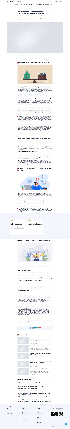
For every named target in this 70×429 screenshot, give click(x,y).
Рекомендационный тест (26, 413)
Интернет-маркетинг (40, 411)
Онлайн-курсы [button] (19, 1)
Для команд (8, 412)
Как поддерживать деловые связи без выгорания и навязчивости (32, 399)
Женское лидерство (40, 418)
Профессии (38, 408)
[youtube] (51, 419)
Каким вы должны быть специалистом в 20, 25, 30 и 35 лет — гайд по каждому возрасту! (34, 383)
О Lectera (8, 408)
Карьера (23, 7)
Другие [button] (52, 4)
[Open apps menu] (8, 2)
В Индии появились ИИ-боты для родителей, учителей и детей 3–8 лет (41, 354)
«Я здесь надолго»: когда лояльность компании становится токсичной (33, 391)
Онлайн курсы (24, 408)
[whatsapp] (38, 328)
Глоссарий (23, 411)
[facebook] (30, 328)
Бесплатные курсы (39, 422)
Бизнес (38, 412)
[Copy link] (40, 328)
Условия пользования (9, 415)
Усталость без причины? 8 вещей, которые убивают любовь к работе (32, 386)
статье (27, 293)
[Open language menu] (57, 2)
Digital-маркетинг (46, 4)
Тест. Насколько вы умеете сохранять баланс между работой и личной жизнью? (35, 401)
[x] (32, 328)
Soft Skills (38, 414)
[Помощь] (66, 424)
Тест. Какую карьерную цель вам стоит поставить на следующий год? (33, 396)
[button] (51, 20)
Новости (21, 4)
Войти (61, 1)
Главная (16, 4)
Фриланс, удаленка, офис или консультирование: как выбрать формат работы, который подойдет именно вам (34, 394)
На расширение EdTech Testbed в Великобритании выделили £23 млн (40, 369)
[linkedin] (34, 328)
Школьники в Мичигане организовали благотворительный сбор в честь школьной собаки (40, 346)
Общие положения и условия (10, 416)
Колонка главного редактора (29, 4)
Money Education (39, 421)
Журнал (23, 409)
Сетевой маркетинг (38, 4)
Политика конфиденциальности (11, 417)
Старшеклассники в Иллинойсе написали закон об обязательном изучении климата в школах (40, 338)
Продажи (38, 409)
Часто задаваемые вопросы (11, 413)
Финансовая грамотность (40, 416)
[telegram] (36, 328)
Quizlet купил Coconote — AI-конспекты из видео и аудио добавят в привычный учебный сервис (41, 362)
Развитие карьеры (39, 417)
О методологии (9, 409)
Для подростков (39, 419)
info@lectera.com (24, 417)
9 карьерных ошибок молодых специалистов (28, 388)
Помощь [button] (24, 419)
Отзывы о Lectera (9, 410)
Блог (23, 412)
